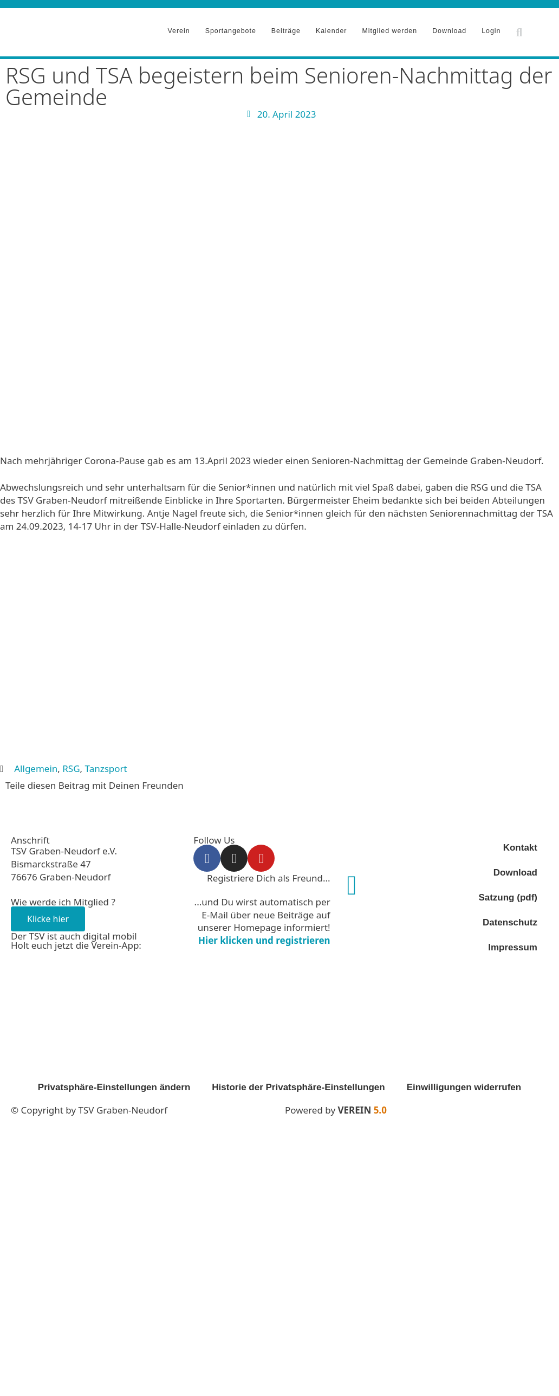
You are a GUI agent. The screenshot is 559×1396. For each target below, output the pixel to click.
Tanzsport (106, 764)
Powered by (336, 1106)
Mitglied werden (389, 29)
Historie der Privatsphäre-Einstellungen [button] (298, 1083)
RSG (71, 764)
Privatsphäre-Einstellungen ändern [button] (114, 1083)
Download (449, 29)
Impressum (512, 943)
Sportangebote (230, 29)
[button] (519, 30)
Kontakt (520, 844)
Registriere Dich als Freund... (268, 874)
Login (491, 29)
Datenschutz (510, 918)
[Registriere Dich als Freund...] (352, 881)
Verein (179, 29)
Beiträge (286, 29)
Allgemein (35, 764)
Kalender (331, 29)
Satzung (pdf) (507, 894)
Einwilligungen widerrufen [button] (464, 1083)
